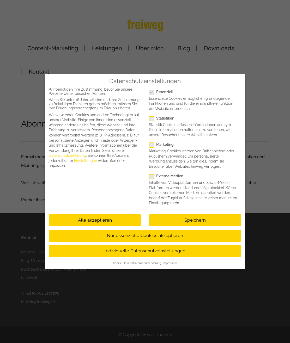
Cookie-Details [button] (122, 263)
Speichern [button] (195, 220)
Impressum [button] (170, 263)
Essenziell (163, 92)
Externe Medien (168, 176)
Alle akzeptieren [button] (95, 220)
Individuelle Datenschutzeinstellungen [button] (145, 250)
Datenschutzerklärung (67, 155)
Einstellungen (85, 161)
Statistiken (164, 118)
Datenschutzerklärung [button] (147, 263)
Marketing (163, 144)
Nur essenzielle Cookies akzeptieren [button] (145, 235)
